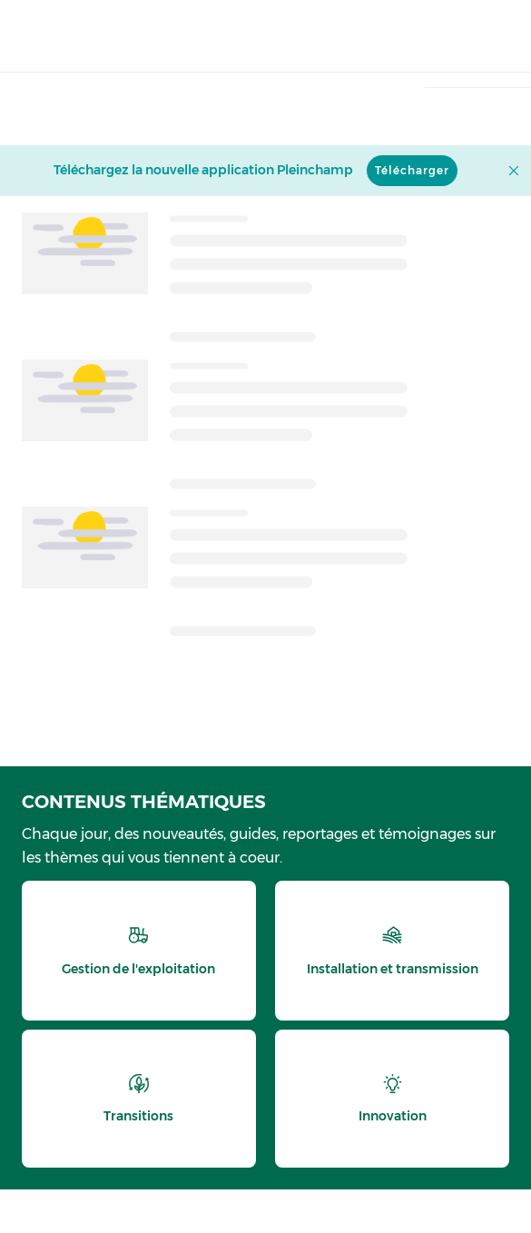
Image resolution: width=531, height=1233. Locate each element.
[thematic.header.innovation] (392, 1099)
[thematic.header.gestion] (139, 951)
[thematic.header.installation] (392, 951)
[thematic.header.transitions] (139, 1099)
